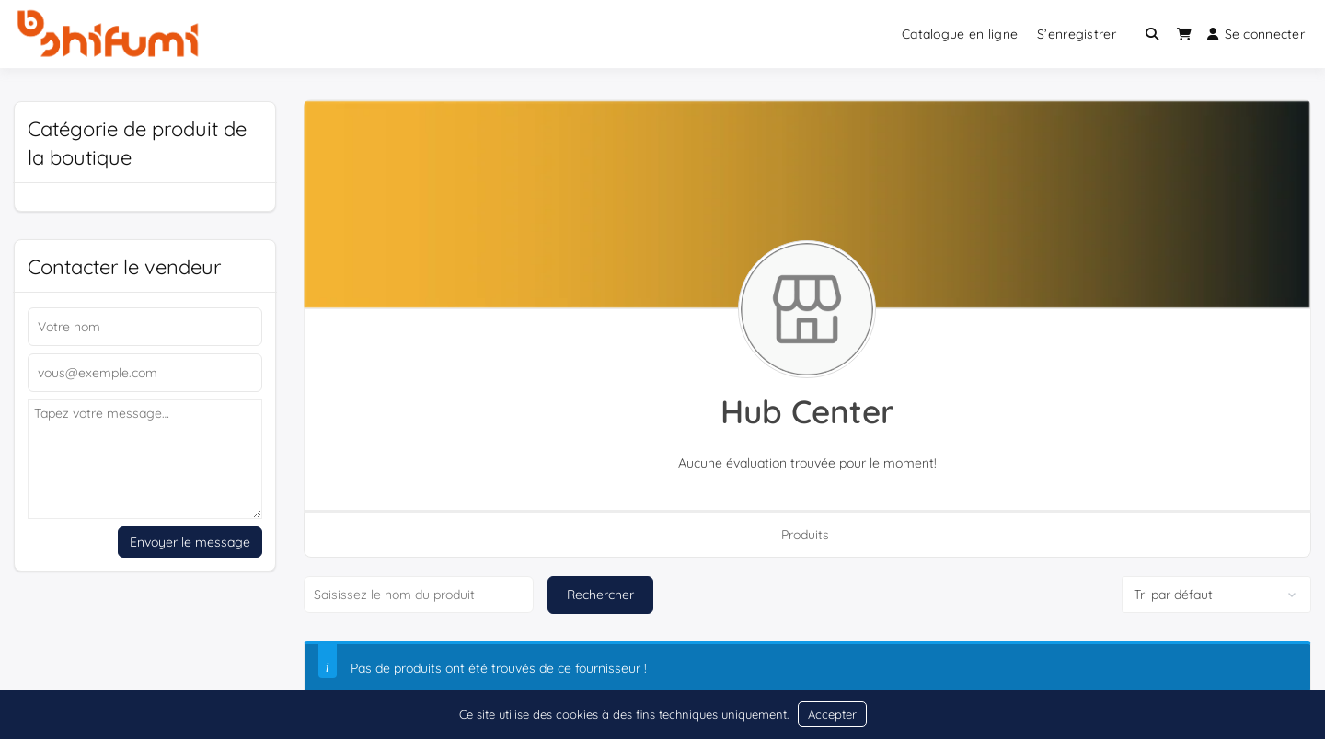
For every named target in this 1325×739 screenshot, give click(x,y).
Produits (805, 534)
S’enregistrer (1076, 34)
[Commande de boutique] (1216, 594)
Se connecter (1256, 34)
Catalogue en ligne (960, 34)
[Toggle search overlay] (1152, 34)
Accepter (832, 714)
